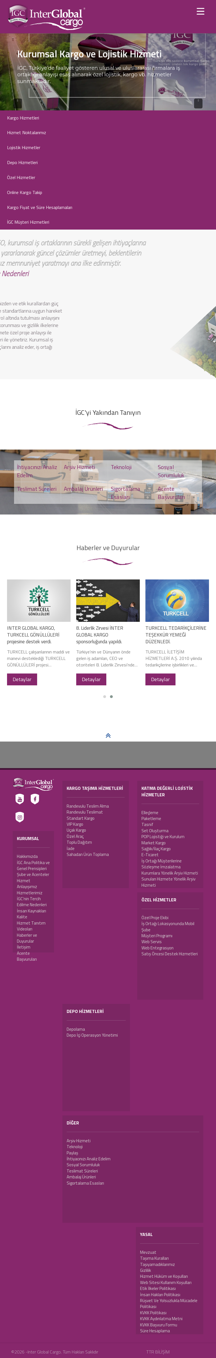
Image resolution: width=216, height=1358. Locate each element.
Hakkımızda (27, 856)
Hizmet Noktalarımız (26, 132)
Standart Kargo (80, 818)
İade (71, 848)
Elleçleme (149, 812)
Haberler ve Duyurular (27, 938)
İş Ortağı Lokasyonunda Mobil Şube (167, 926)
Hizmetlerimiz (29, 893)
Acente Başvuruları (27, 956)
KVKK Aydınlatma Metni (161, 1318)
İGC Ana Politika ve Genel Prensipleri (33, 865)
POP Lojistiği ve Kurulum (162, 836)
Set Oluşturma (154, 830)
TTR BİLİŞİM (158, 1352)
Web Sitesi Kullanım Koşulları (166, 1282)
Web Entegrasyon (157, 948)
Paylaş (72, 1153)
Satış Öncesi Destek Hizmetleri (169, 954)
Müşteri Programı (156, 935)
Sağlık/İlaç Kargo (156, 848)
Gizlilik (145, 1270)
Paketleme (151, 818)
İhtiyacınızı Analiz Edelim (89, 1159)
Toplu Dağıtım (79, 842)
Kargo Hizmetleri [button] (23, 117)
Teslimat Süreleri (82, 1171)
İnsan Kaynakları (31, 911)
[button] (104, 696)
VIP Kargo (75, 824)
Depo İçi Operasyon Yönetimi (92, 1035)
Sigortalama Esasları (85, 1183)
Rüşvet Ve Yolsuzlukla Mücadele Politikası (168, 1303)
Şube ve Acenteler (33, 874)
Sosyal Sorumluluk (83, 1164)
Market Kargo (153, 843)
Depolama (76, 1029)
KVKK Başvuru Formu (158, 1325)
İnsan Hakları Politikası (160, 1294)
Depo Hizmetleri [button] (22, 162)
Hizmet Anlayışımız (27, 883)
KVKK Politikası (153, 1312)
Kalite (22, 917)
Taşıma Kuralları (154, 1258)
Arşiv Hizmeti (79, 1140)
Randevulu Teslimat (85, 812)
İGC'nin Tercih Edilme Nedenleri (32, 901)
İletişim (23, 947)
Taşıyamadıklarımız (157, 1264)
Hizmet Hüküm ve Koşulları (164, 1276)
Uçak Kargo (76, 830)
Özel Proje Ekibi (154, 917)
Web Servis (151, 941)
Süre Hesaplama (155, 1331)
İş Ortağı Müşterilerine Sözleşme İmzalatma (161, 864)
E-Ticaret (150, 854)
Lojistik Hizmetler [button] (23, 147)
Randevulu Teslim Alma (88, 806)
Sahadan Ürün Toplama (88, 854)
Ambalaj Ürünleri (81, 1177)
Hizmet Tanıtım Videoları (31, 926)
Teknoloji (75, 1146)
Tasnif (147, 824)
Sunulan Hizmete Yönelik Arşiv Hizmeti (168, 882)
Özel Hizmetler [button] (21, 177)
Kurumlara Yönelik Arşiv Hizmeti (169, 873)
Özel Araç (75, 836)
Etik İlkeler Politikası (158, 1288)
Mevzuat (148, 1252)
